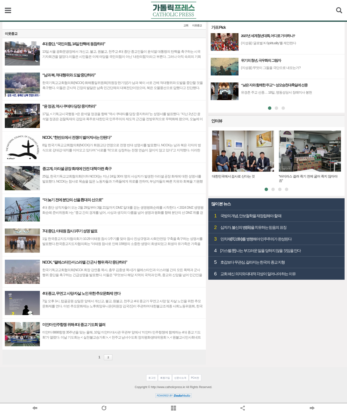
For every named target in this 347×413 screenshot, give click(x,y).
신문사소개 (180, 377)
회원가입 (165, 377)
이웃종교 (197, 25)
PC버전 (195, 377)
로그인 (152, 377)
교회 (185, 25)
